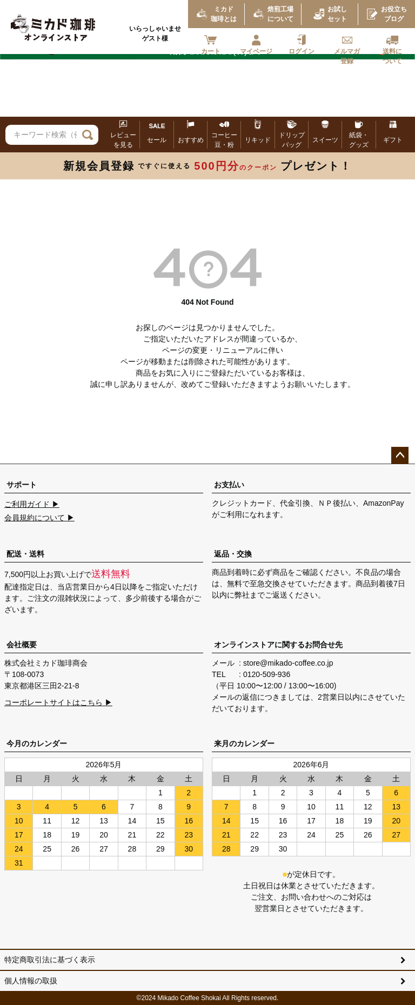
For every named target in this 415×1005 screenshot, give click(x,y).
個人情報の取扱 (30, 980)
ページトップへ (400, 455)
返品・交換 (233, 554)
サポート (21, 484)
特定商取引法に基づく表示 (49, 959)
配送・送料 (25, 554)
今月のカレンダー (36, 743)
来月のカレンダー (244, 743)
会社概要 (21, 644)
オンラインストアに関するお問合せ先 (278, 644)
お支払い (229, 484)
